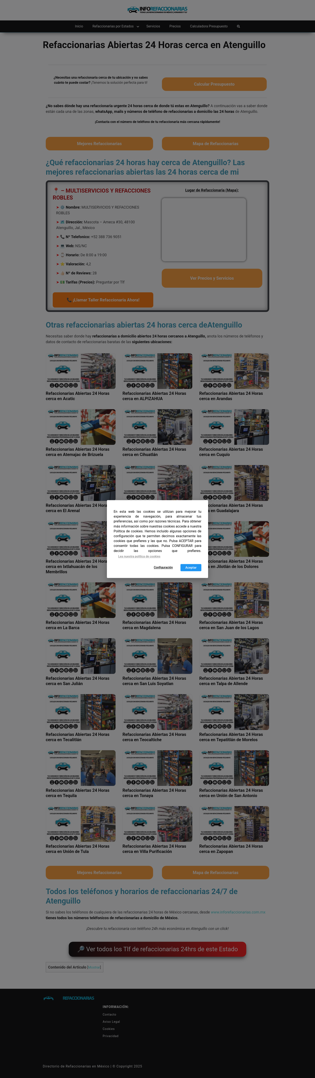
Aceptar (191, 567)
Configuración (163, 567)
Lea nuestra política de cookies (139, 556)
